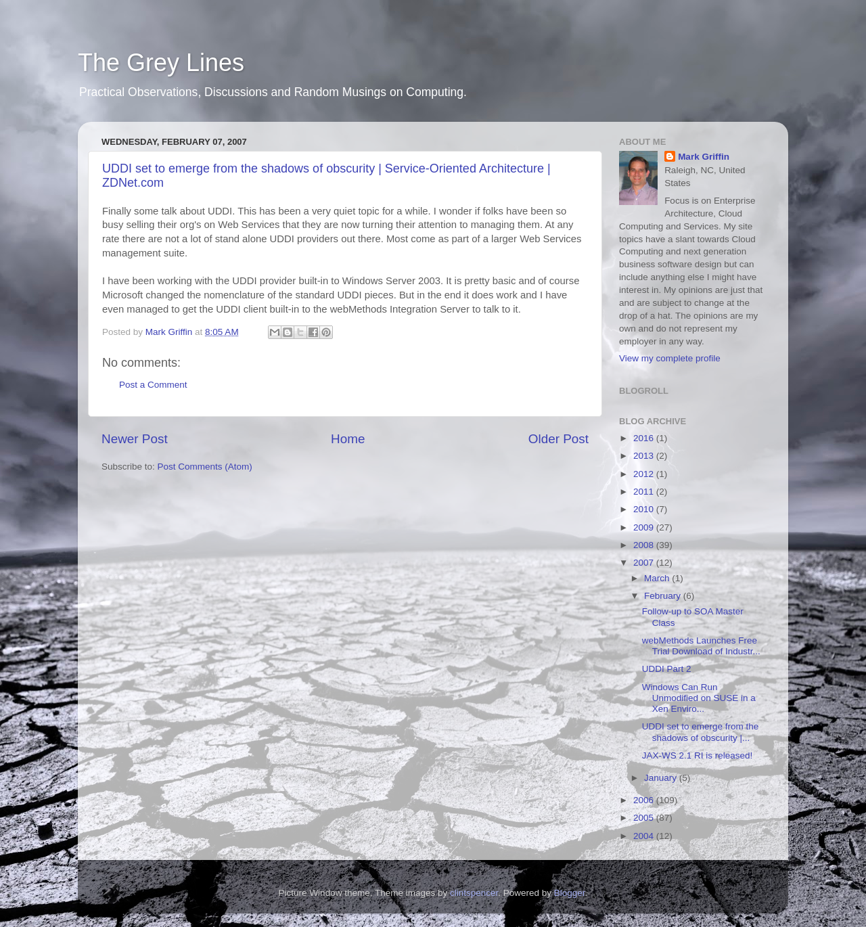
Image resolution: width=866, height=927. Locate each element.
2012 (644, 474)
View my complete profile (670, 358)
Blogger (569, 893)
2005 (644, 818)
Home (348, 439)
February (663, 596)
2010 (644, 509)
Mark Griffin (703, 157)
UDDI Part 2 (666, 669)
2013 (644, 456)
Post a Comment (153, 385)
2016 (644, 438)
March (658, 578)
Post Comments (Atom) (205, 466)
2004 (644, 836)
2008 (644, 545)
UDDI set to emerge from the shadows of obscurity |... (700, 731)
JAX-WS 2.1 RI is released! (697, 755)
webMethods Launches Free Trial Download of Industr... (701, 645)
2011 (644, 492)
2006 (644, 800)
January (661, 778)
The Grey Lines (161, 62)
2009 (644, 527)
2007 (644, 563)
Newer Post (134, 439)
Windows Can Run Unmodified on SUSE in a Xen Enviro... (699, 698)
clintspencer (474, 893)
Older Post (558, 439)
